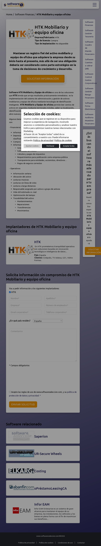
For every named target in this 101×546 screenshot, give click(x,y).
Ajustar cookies (32, 146)
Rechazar (50, 146)
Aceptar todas (69, 146)
